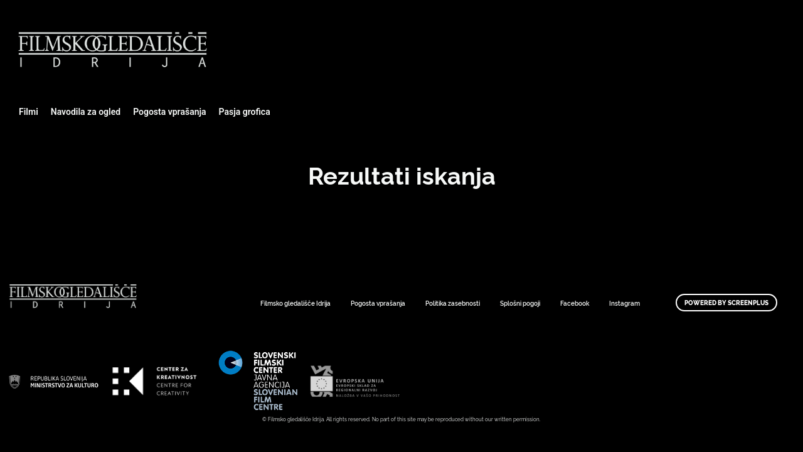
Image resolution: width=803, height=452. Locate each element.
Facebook (574, 303)
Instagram (624, 303)
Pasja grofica (244, 112)
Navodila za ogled (85, 112)
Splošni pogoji (520, 303)
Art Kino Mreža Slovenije (53, 381)
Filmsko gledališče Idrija (295, 303)
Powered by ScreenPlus (726, 302)
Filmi (28, 112)
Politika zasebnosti (452, 303)
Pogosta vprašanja (169, 112)
